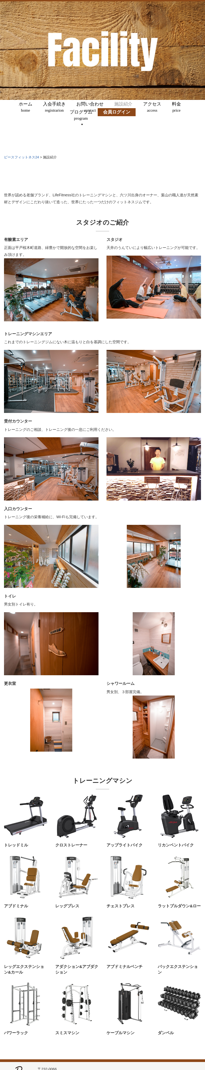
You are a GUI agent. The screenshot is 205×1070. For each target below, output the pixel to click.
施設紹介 (123, 107)
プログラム (81, 115)
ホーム (25, 107)
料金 (176, 107)
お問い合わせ (90, 107)
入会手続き (54, 107)
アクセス (152, 107)
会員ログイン (116, 115)
